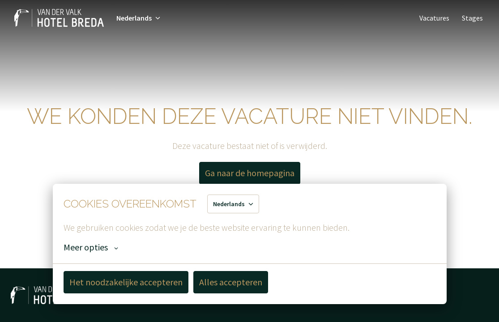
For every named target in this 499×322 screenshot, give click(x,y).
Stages (472, 17)
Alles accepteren (230, 282)
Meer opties (91, 247)
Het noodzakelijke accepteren (126, 282)
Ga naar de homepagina (249, 172)
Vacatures (434, 17)
